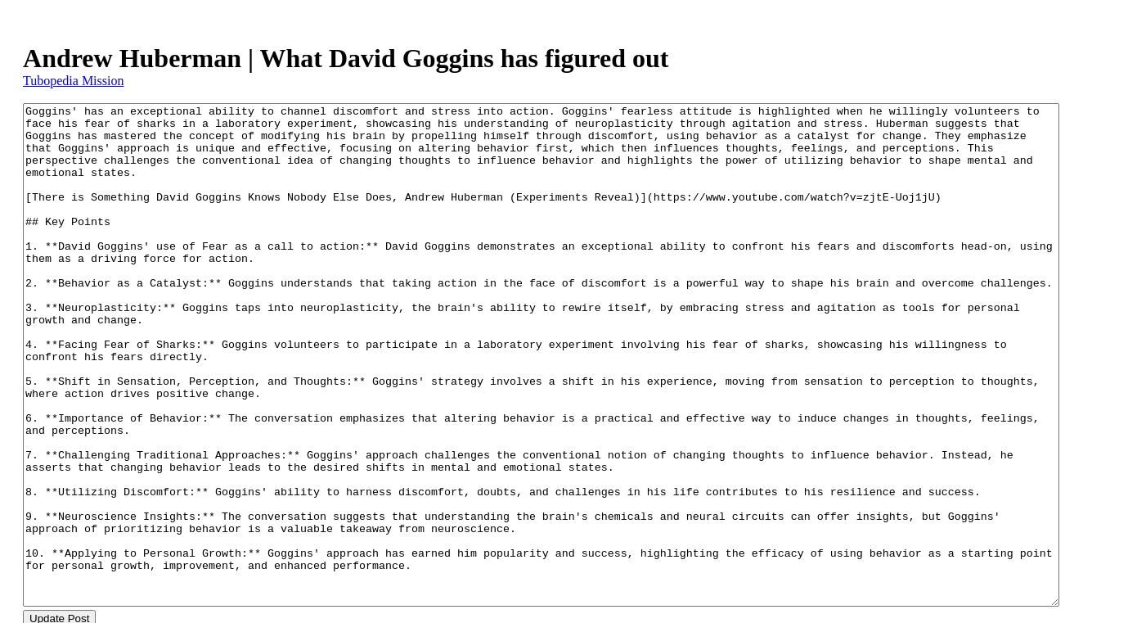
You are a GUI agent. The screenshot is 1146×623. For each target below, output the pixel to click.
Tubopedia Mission (73, 81)
